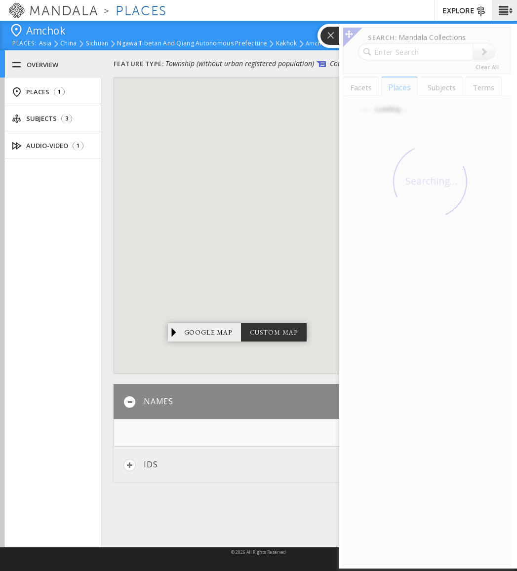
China (68, 43)
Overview (35, 65)
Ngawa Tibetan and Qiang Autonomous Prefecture (192, 43)
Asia (45, 43)
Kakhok (286, 43)
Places (38, 92)
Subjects (42, 118)
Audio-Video (47, 146)
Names (148, 402)
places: (24, 43)
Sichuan (97, 43)
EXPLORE (464, 11)
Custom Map (274, 332)
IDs (140, 465)
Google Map (208, 332)
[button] (504, 10)
